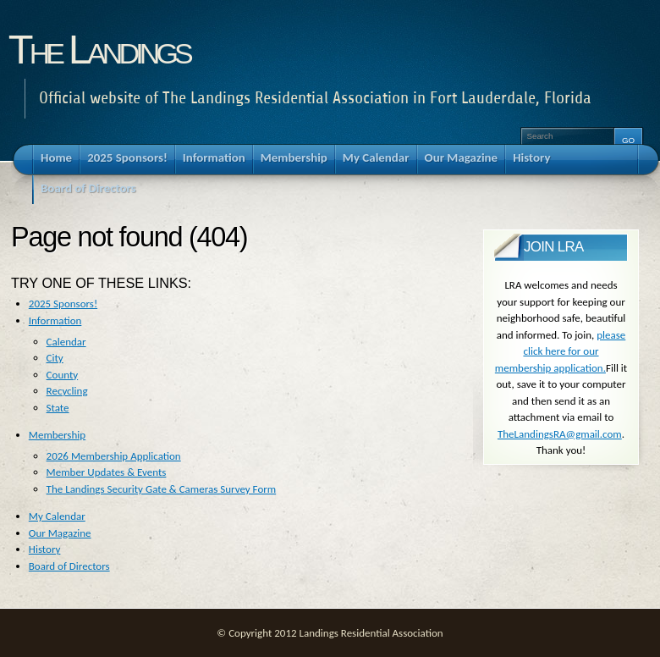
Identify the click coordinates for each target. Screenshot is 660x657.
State (58, 407)
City (55, 357)
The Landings (99, 49)
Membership (57, 434)
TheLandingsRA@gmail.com (560, 434)
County (63, 374)
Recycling (67, 390)
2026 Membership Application (114, 456)
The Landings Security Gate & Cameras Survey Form (162, 489)
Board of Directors (69, 566)
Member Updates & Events (107, 472)
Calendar (66, 341)
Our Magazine (60, 533)
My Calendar (57, 516)
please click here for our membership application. (560, 351)
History (45, 549)
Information (55, 320)
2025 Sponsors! (63, 303)
